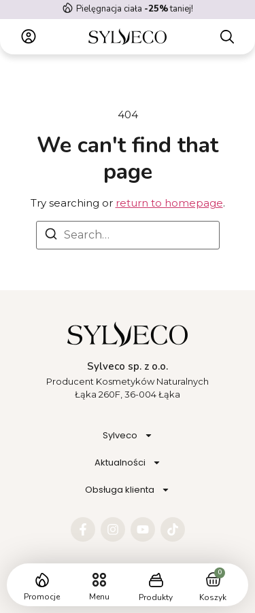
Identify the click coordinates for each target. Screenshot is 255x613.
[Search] (51, 236)
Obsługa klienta (127, 489)
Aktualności (128, 462)
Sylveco (128, 435)
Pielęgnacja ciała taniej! (134, 9)
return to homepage (169, 202)
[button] (99, 580)
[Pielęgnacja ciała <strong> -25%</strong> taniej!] (68, 8)
